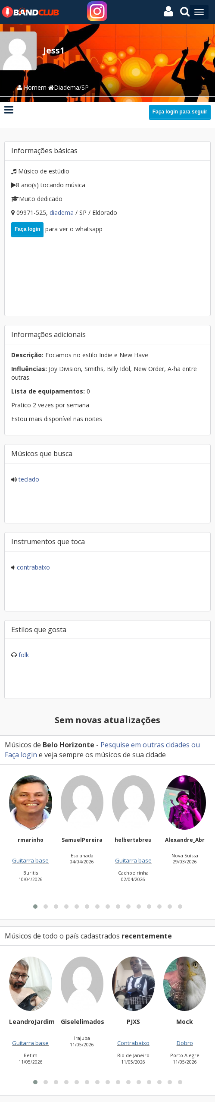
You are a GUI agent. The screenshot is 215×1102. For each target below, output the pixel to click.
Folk (24, 655)
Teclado (28, 479)
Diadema (62, 212)
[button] (35, 1002)
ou (195, 744)
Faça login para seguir (180, 112)
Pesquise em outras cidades (145, 744)
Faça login (27, 229)
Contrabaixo (32, 567)
